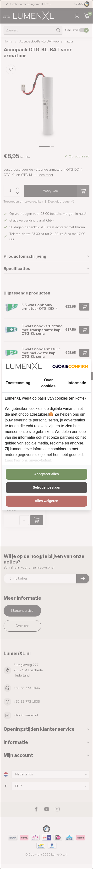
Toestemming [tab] (18, 383)
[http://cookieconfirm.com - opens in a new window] (70, 366)
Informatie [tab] (77, 383)
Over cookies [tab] (48, 383)
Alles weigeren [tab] (46, 501)
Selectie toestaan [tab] (46, 487)
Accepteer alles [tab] (46, 474)
